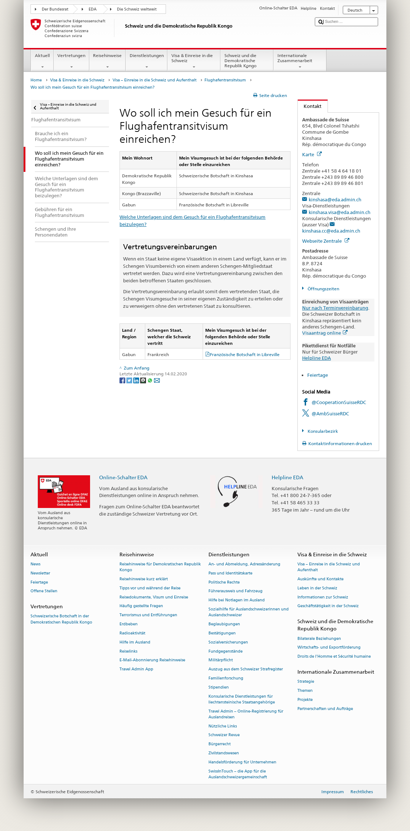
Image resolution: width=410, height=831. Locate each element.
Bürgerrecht (219, 744)
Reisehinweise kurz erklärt (143, 579)
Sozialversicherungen (228, 642)
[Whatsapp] (150, 380)
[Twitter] (129, 380)
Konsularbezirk (322, 431)
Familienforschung (225, 678)
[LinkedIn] (136, 380)
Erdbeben (128, 624)
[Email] (157, 380)
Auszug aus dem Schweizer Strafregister (245, 669)
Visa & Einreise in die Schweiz (194, 61)
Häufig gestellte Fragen (141, 606)
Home (36, 80)
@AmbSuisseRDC (330, 413)
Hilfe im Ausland (134, 642)
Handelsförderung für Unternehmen (242, 762)
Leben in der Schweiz (317, 588)
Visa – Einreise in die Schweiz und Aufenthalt (154, 80)
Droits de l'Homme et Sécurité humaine (334, 656)
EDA (93, 9)
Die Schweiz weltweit (137, 9)
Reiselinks (128, 651)
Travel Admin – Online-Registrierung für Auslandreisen (245, 714)
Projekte (305, 699)
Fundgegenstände (225, 651)
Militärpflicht (220, 660)
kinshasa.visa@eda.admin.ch (339, 212)
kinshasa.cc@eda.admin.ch (331, 231)
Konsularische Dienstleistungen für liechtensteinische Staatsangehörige (241, 699)
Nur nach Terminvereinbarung (335, 308)
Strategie (305, 681)
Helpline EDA (316, 358)
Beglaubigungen (224, 624)
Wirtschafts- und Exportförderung (329, 647)
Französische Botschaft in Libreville (245, 354)
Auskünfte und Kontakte (320, 579)
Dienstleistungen (146, 61)
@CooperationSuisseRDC (339, 402)
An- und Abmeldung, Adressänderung (244, 564)
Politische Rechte (224, 582)
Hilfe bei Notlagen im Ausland (236, 600)
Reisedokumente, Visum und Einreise (153, 597)
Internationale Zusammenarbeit (300, 61)
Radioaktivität (132, 633)
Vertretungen (71, 61)
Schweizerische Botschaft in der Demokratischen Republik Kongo (61, 619)
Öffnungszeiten (323, 288)
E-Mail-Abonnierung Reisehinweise (152, 660)
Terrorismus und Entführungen (148, 615)
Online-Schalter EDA (123, 477)
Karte (312, 154)
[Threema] (143, 380)
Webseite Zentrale (325, 241)
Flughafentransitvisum (225, 80)
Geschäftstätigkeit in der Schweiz (328, 606)
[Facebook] (122, 380)
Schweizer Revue (224, 735)
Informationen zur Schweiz (322, 597)
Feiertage (317, 375)
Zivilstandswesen (223, 753)
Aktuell (42, 61)
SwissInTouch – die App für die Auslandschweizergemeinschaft (237, 774)
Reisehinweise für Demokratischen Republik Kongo (160, 567)
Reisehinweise (107, 61)
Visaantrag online (325, 333)
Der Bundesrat (55, 9)
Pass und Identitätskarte (230, 573)
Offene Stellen (44, 591)
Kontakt (310, 106)
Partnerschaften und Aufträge (325, 708)
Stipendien (218, 687)
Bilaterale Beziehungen (319, 638)
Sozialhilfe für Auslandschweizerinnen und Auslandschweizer (248, 612)
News (35, 564)
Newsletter (40, 573)
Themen (305, 690)
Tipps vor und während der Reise (149, 588)
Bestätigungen (222, 633)
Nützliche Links (222, 726)
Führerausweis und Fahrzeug (235, 591)
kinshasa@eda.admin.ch (335, 199)
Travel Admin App (136, 669)
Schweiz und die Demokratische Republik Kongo (247, 61)
